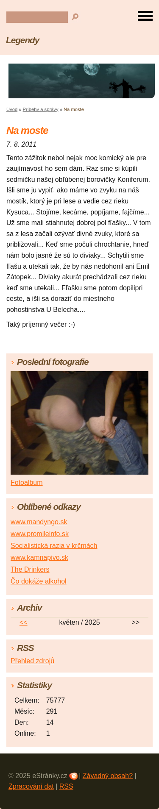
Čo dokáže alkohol (39, 581)
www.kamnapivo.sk (39, 557)
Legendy (22, 40)
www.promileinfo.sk (40, 533)
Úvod (11, 109)
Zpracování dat (31, 786)
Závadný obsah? (108, 775)
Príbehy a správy (41, 109)
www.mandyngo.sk (39, 521)
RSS (66, 786)
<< (24, 622)
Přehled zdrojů (32, 660)
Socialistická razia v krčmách (54, 545)
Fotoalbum (27, 482)
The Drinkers (30, 569)
